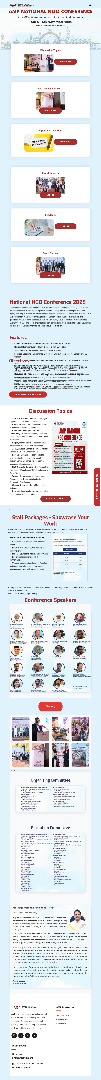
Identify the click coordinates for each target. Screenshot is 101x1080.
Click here (50, 195)
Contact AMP (61, 1024)
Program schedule (55, 499)
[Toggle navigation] (90, 5)
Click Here (66, 226)
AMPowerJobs (62, 1020)
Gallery (50, 706)
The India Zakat (62, 1015)
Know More (65, 61)
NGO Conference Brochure (28, 394)
